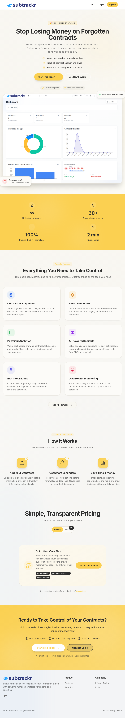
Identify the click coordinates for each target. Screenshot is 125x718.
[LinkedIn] (5, 696)
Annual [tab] (69, 529)
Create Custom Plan (88, 565)
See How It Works (77, 77)
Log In (101, 4)
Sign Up (112, 4)
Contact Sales (80, 647)
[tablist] (62, 529)
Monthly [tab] (57, 529)
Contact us (81, 591)
